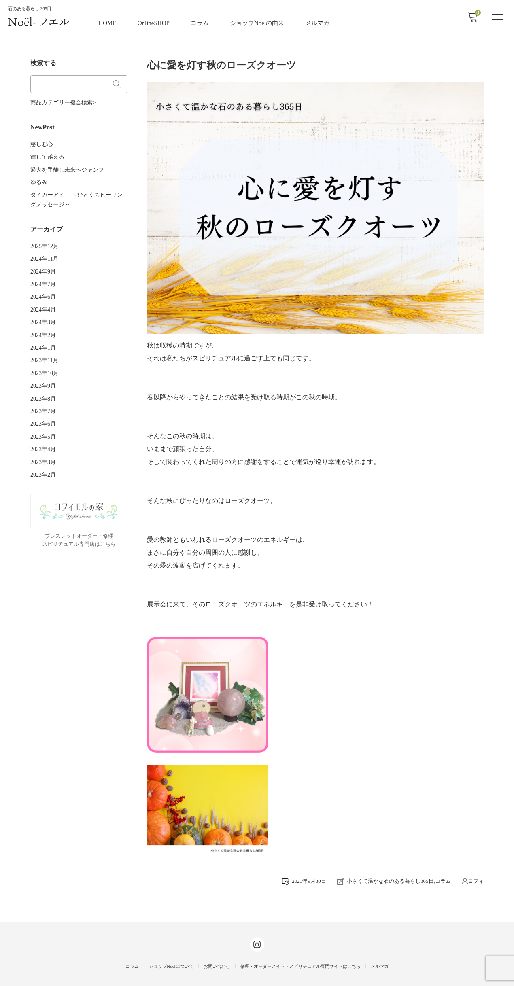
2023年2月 (43, 459)
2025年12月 (44, 238)
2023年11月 (44, 349)
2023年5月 (43, 423)
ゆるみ (38, 177)
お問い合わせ (217, 965)
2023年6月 (43, 410)
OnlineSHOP (154, 22)
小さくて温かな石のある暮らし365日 (390, 880)
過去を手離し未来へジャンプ (67, 164)
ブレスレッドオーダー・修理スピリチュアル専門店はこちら (79, 525)
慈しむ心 (41, 140)
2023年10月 (44, 361)
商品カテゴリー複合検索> (63, 100)
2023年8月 (43, 386)
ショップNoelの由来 (257, 22)
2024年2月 (43, 324)
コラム (200, 22)
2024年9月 (43, 263)
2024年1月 (43, 336)
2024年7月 (43, 275)
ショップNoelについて (171, 965)
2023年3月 (43, 447)
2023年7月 (43, 398)
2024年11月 (44, 251)
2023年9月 (43, 373)
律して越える (47, 152)
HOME (108, 22)
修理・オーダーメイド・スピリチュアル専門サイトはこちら (300, 965)
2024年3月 (43, 312)
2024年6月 (43, 287)
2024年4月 (43, 300)
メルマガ (318, 22)
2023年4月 (43, 435)
